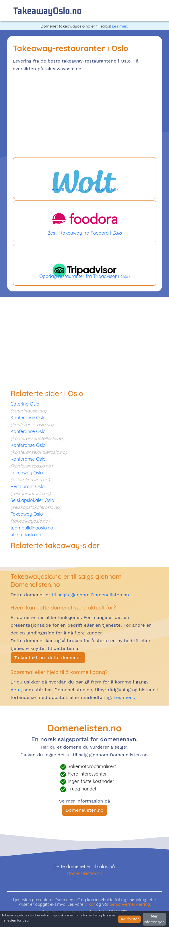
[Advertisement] (84, 115)
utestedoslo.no (26, 534)
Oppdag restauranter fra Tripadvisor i (84, 265)
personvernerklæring (130, 904)
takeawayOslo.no (47, 10)
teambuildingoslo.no (32, 528)
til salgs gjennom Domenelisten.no (90, 594)
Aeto (16, 689)
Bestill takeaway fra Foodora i (84, 221)
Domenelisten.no (85, 810)
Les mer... (120, 26)
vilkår (89, 904)
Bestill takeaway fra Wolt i (84, 178)
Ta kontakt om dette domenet (47, 657)
